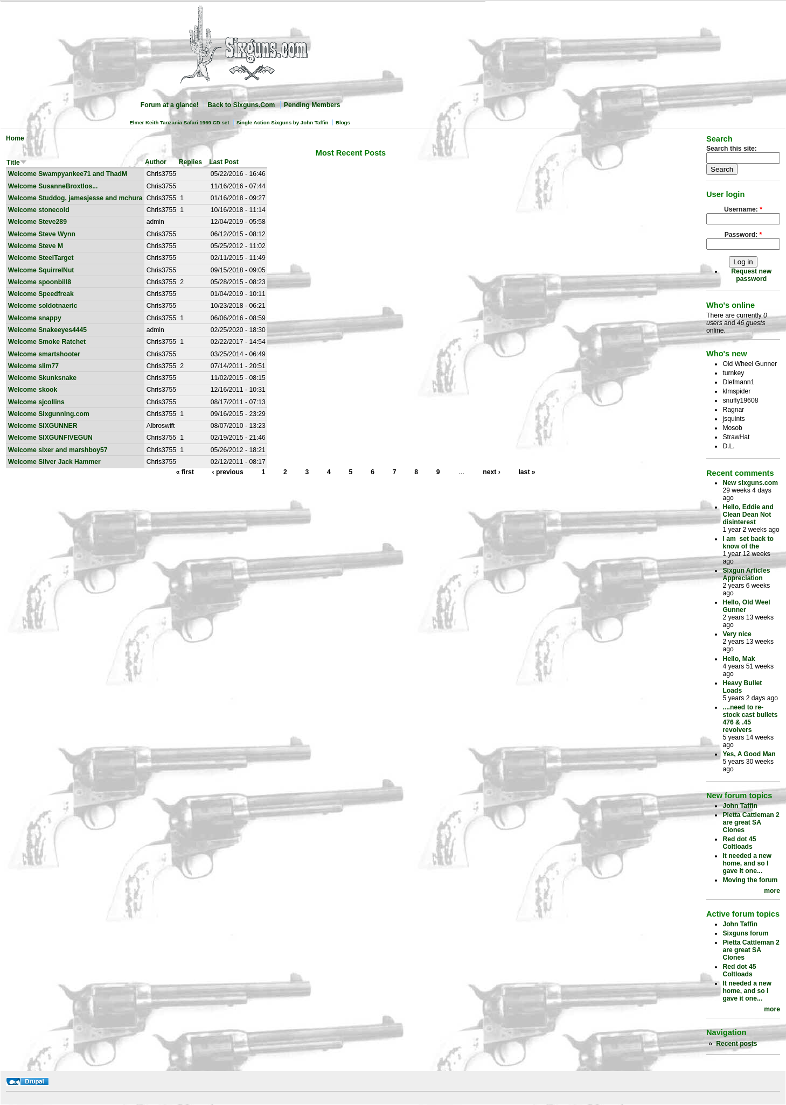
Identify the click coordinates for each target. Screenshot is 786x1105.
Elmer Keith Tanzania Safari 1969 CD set (179, 122)
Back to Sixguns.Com (241, 105)
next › (491, 472)
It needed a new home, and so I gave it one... (746, 863)
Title (16, 162)
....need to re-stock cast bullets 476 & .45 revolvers (749, 718)
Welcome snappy (34, 318)
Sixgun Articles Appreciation (746, 574)
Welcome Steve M (35, 246)
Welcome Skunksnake (42, 378)
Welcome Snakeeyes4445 (47, 330)
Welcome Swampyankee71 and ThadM (67, 174)
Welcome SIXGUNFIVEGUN (50, 437)
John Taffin (739, 806)
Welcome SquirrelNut (41, 270)
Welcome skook (33, 389)
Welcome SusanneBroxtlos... (53, 186)
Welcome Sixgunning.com (48, 414)
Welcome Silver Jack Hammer (54, 462)
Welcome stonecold (38, 210)
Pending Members (312, 105)
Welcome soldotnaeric (43, 305)
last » (526, 472)
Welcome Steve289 (37, 222)
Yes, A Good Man (748, 754)
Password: (743, 234)
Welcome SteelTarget (41, 258)
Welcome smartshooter (44, 354)
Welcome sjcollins (36, 402)
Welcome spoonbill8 (39, 282)
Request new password (751, 275)
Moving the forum (749, 880)
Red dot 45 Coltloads (739, 842)
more (772, 891)
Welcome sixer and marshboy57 (58, 450)
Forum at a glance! (170, 105)
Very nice (736, 634)
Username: (743, 209)
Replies (190, 162)
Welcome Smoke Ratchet (47, 342)
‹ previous (228, 472)
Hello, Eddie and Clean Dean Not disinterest (748, 514)
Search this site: (731, 148)
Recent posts (736, 1043)
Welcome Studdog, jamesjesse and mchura (75, 198)
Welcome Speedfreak (41, 294)
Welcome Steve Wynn (41, 234)
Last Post (224, 162)
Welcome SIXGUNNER (43, 426)
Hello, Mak (738, 659)
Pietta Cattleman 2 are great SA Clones (750, 822)
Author (155, 162)
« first (185, 472)
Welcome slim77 (33, 366)
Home (15, 138)
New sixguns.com (750, 483)
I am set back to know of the (748, 542)
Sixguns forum (745, 933)
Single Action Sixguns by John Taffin (283, 122)
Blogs (343, 122)
